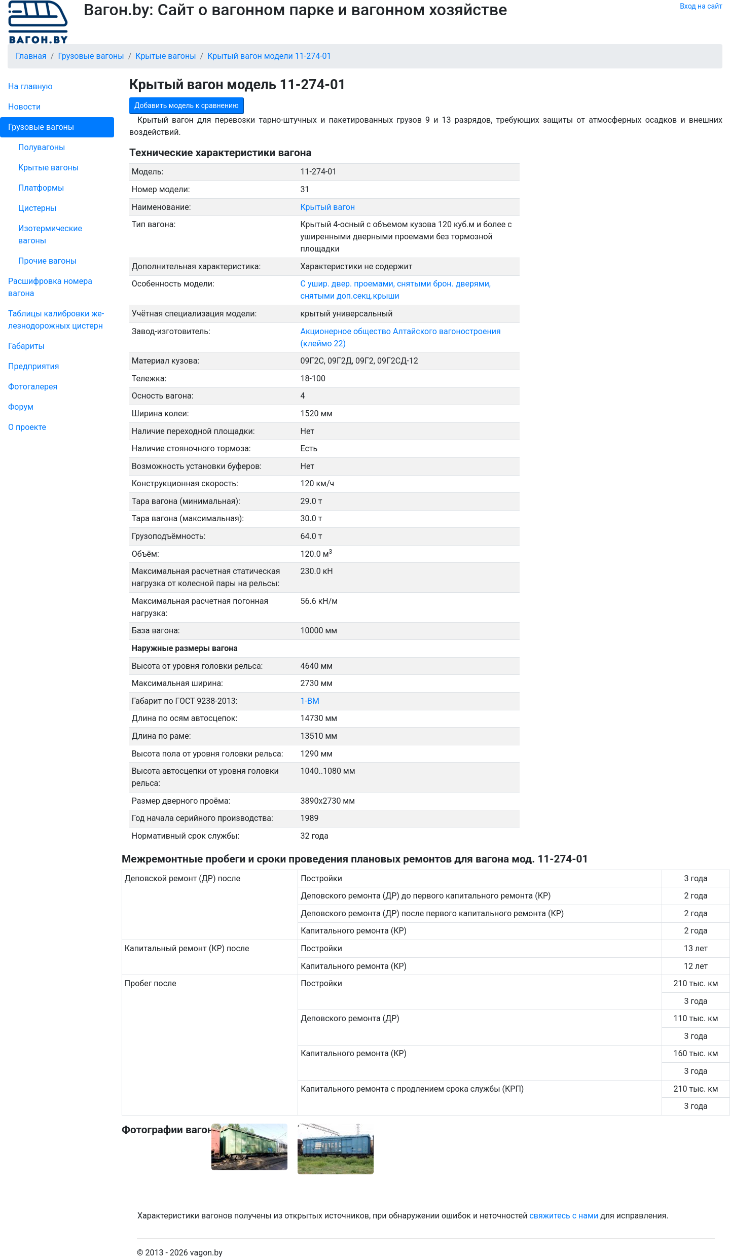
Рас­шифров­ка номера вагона (50, 287)
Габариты (26, 346)
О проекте (27, 427)
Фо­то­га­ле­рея (32, 386)
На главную (30, 86)
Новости (24, 107)
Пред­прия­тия (33, 366)
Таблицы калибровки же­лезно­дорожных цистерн (56, 320)
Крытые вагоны (48, 167)
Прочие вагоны (47, 261)
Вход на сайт (701, 6)
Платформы (41, 188)
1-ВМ (310, 701)
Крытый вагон (328, 207)
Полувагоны (41, 147)
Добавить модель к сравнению (186, 105)
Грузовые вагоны (41, 127)
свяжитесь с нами (563, 1215)
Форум (20, 407)
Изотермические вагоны (50, 234)
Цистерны (37, 208)
